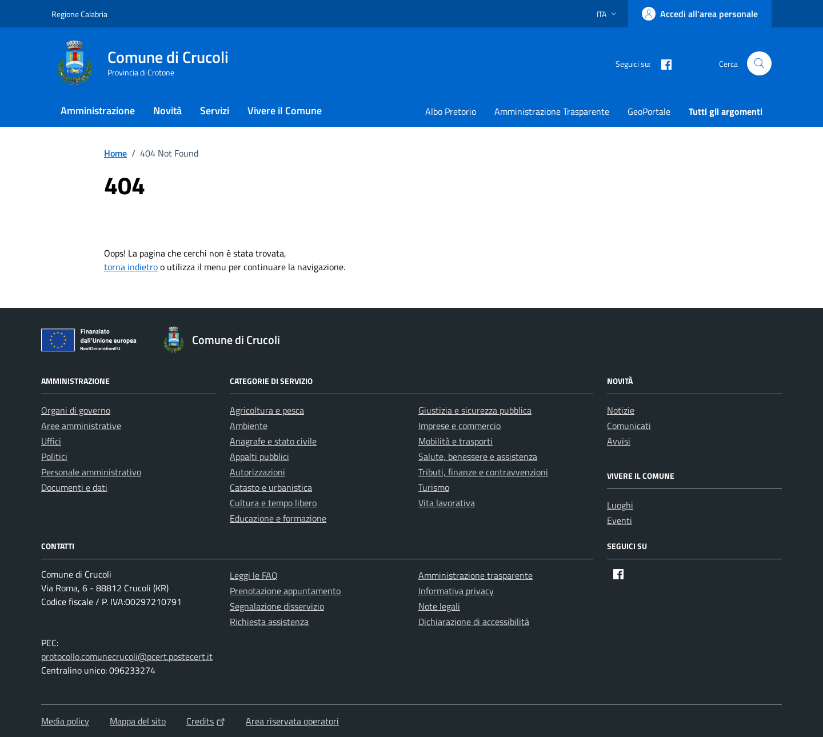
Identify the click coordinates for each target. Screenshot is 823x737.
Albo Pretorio (450, 111)
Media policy (65, 721)
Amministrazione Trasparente (551, 111)
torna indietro (131, 267)
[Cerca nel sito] (759, 63)
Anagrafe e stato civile (273, 441)
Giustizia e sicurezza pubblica (475, 410)
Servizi (214, 110)
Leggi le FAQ (254, 575)
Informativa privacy (456, 591)
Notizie (620, 410)
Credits (205, 721)
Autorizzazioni (257, 472)
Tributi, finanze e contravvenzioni (483, 472)
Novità (167, 110)
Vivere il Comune (284, 110)
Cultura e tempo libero (273, 503)
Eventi (619, 520)
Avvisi (618, 441)
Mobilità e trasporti (455, 441)
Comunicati (629, 425)
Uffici (51, 441)
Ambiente (248, 425)
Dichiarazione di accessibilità (473, 621)
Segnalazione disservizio (277, 606)
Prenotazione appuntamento (285, 591)
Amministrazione (98, 110)
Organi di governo (75, 410)
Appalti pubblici (259, 456)
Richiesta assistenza (269, 621)
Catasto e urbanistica (271, 487)
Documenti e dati (74, 487)
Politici (54, 456)
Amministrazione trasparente (475, 575)
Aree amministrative (81, 425)
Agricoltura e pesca (267, 410)
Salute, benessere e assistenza (477, 456)
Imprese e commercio (459, 425)
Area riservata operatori (292, 721)
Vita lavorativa (446, 503)
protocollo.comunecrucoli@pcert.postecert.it (127, 656)
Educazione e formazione (278, 518)
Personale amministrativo (91, 472)
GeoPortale (649, 111)
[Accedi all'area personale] (700, 13)
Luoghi (620, 505)
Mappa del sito (138, 721)
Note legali (439, 606)
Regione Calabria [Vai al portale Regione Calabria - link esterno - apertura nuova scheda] (79, 14)
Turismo (433, 487)
